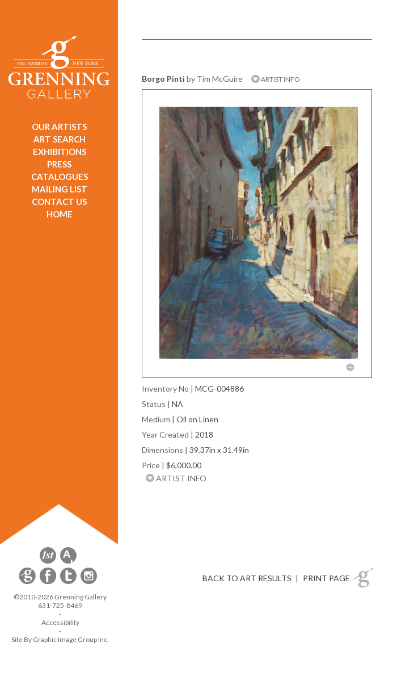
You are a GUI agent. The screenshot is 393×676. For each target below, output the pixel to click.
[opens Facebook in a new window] (49, 582)
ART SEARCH (59, 139)
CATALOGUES (59, 176)
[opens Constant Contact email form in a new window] (28, 582)
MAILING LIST (59, 189)
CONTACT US (59, 201)
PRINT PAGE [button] (326, 578)
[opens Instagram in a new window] (88, 582)
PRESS (59, 164)
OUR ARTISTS (59, 126)
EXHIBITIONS (59, 151)
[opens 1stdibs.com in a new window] (48, 561)
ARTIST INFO (275, 79)
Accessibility (60, 622)
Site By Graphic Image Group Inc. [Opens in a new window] (60, 639)
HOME (60, 214)
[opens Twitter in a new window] (69, 582)
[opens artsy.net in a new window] (68, 561)
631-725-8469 (60, 605)
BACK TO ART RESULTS (246, 578)
